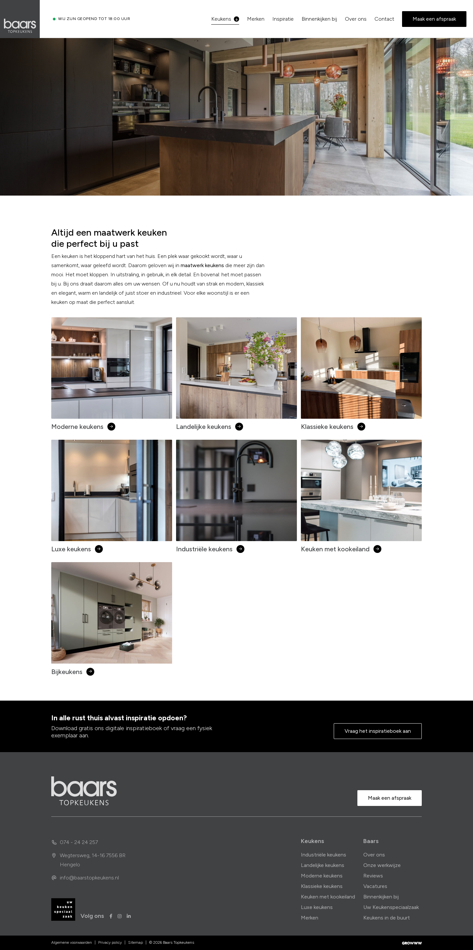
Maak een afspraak (434, 19)
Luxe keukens (317, 907)
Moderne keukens (322, 876)
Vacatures (375, 886)
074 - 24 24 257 (74, 842)
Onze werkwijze (382, 865)
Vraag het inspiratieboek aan (378, 731)
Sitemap (135, 942)
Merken (255, 19)
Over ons (356, 19)
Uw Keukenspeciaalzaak (391, 907)
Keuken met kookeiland (328, 897)
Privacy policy (110, 942)
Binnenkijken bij (319, 19)
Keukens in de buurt (386, 918)
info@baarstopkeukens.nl (85, 878)
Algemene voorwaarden (71, 942)
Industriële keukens (323, 855)
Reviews (373, 876)
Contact (384, 19)
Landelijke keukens (322, 865)
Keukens (225, 19)
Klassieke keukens (322, 886)
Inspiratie (283, 19)
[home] (84, 791)
